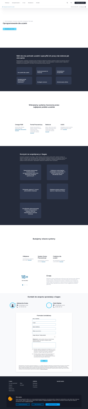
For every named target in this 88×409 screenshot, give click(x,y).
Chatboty (35, 387)
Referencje (11, 388)
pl (71, 2)
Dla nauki (35, 385)
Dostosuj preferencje (23, 404)
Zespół (10, 385)
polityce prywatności (48, 400)
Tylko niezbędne (37, 404)
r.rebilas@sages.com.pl (59, 305)
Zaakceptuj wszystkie (52, 404)
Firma (37, 331)
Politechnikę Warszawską (20, 129)
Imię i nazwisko (36, 318)
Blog (21, 383)
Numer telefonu (36, 326)
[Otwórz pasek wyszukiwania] (67, 2)
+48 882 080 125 (57, 307)
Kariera (10, 387)
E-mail (34, 322)
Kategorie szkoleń (80, 2)
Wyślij (44, 360)
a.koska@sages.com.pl (22, 305)
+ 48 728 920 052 (21, 307)
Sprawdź (17, 130)
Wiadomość (43, 340)
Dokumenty (12, 390)
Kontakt (38, 2)
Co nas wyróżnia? (13, 383)
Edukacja (35, 383)
